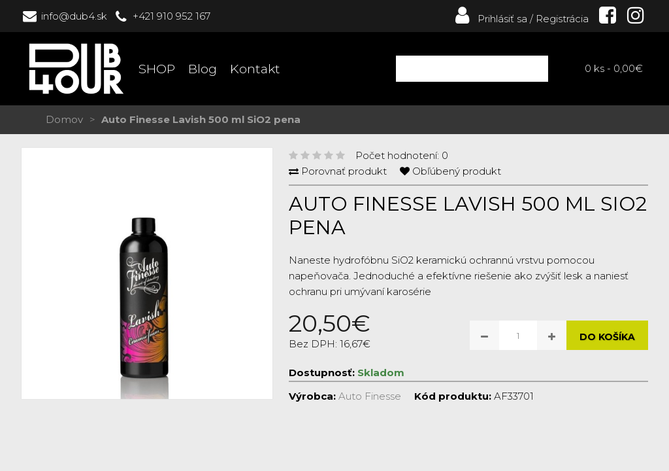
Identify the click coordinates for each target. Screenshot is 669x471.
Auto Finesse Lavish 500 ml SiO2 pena (201, 119)
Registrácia (562, 18)
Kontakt (255, 69)
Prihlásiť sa (489, 18)
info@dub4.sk (74, 16)
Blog (202, 69)
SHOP (157, 69)
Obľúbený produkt (456, 171)
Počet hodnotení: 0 (401, 155)
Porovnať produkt (344, 171)
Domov (64, 119)
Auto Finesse (369, 396)
